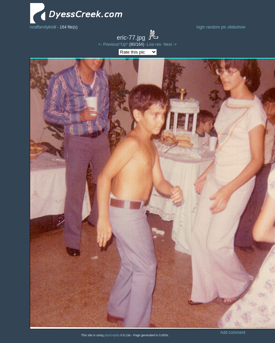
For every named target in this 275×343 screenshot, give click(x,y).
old (52, 27)
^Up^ (123, 44)
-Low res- (154, 44)
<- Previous (108, 44)
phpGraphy (112, 335)
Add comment (232, 332)
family (43, 27)
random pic (216, 27)
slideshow (237, 27)
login (200, 27)
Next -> (170, 44)
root (33, 27)
